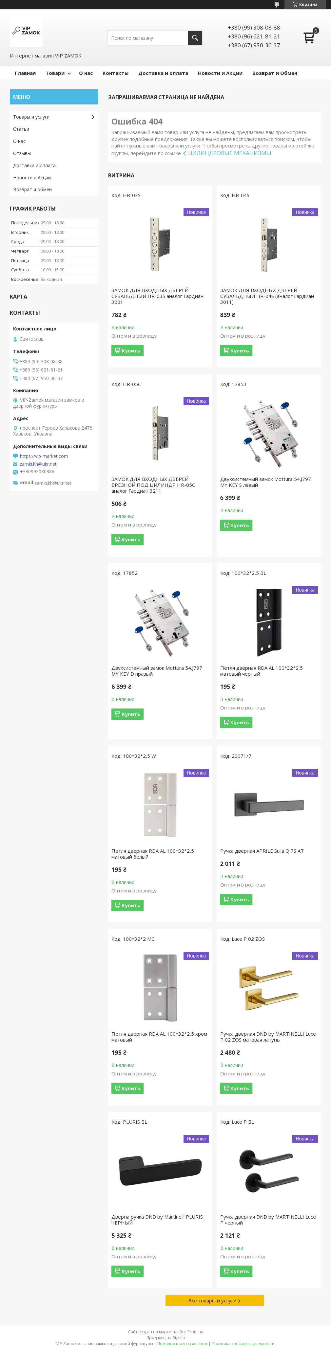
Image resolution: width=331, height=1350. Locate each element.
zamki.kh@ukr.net (38, 464)
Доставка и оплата (163, 73)
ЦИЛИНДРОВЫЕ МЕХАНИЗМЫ (229, 153)
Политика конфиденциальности (243, 1343)
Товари (55, 73)
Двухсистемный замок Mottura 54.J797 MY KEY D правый (156, 671)
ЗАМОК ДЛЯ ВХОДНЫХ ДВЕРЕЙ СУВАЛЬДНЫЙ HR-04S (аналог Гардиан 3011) (267, 296)
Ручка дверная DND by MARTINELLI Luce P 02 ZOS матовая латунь (268, 1037)
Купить (131, 350)
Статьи (21, 129)
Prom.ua (195, 1332)
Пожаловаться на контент (182, 1343)
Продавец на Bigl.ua (165, 1337)
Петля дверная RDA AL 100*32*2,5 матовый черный (261, 671)
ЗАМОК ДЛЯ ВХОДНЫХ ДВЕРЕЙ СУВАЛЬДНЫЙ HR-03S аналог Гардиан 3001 (157, 296)
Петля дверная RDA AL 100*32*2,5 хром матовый (159, 1037)
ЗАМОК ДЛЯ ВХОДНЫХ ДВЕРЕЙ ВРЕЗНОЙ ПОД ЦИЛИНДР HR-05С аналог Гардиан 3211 (153, 485)
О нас (86, 73)
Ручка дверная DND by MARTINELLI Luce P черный (268, 1220)
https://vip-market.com (44, 456)
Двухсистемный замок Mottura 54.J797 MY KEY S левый (265, 482)
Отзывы (22, 153)
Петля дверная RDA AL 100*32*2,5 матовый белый (152, 854)
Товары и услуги (31, 117)
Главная (25, 73)
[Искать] (195, 38)
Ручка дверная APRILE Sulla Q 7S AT (262, 851)
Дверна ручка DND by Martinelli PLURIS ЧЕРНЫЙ (157, 1220)
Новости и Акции (220, 73)
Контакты (115, 73)
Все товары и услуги (212, 1300)
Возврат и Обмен (274, 73)
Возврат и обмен (32, 189)
